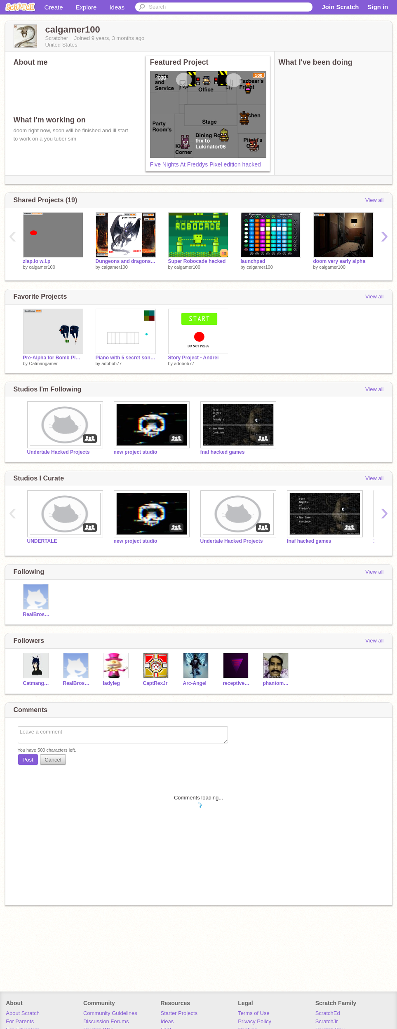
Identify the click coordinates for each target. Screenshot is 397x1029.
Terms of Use (254, 1013)
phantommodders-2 (277, 683)
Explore (86, 7)
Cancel (53, 760)
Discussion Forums (106, 1021)
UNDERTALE (42, 541)
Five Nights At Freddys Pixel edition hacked (205, 164)
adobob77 (111, 363)
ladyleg (111, 683)
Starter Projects (179, 1013)
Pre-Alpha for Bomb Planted (53, 358)
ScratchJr (326, 1021)
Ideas (117, 7)
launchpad (253, 261)
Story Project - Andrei (193, 358)
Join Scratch (340, 6)
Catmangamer (43, 363)
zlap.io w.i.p (37, 261)
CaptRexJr (155, 683)
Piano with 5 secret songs (126, 358)
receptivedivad (237, 683)
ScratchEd (327, 1013)
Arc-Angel (195, 683)
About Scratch (23, 1013)
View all (374, 200)
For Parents (20, 1021)
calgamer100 (42, 267)
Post (28, 760)
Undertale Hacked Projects (58, 452)
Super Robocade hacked (197, 261)
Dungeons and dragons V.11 (126, 261)
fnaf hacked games (222, 452)
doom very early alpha (339, 261)
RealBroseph (37, 614)
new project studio (135, 452)
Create (54, 7)
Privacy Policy (254, 1021)
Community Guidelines (110, 1013)
